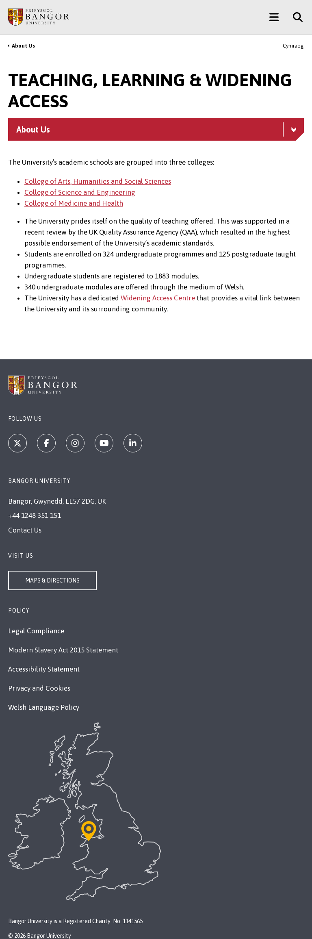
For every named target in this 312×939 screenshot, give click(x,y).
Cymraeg (293, 45)
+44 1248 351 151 (34, 515)
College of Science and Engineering (79, 192)
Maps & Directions (52, 580)
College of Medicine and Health (73, 203)
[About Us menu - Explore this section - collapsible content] (156, 129)
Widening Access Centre (158, 298)
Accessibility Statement (44, 669)
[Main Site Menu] (274, 17)
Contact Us (24, 530)
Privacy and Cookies (39, 688)
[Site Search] (295, 17)
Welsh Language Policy (43, 707)
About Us (23, 46)
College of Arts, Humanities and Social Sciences (97, 181)
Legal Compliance (36, 631)
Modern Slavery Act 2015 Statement (63, 650)
